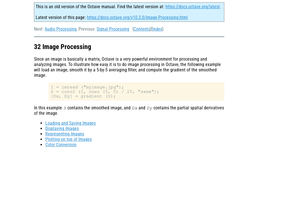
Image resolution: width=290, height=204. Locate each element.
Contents (142, 29)
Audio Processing (60, 29)
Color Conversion (60, 144)
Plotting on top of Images (68, 139)
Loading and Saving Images (70, 123)
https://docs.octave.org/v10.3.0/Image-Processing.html (137, 17)
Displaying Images (62, 128)
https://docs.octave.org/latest (192, 6)
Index (157, 29)
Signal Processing (113, 29)
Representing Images (64, 134)
